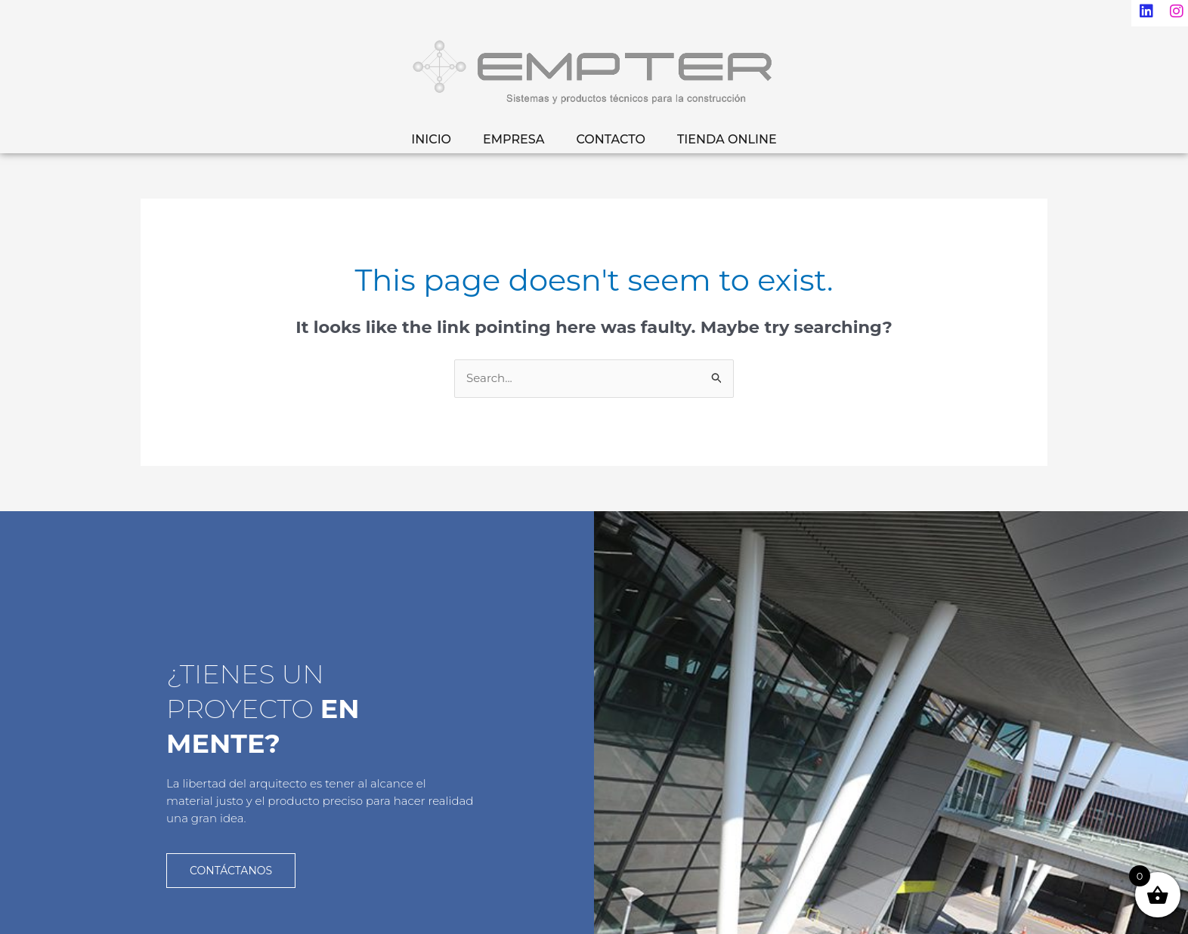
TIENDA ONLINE (727, 139)
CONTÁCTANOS (231, 870)
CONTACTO (610, 139)
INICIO (431, 139)
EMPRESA (513, 139)
